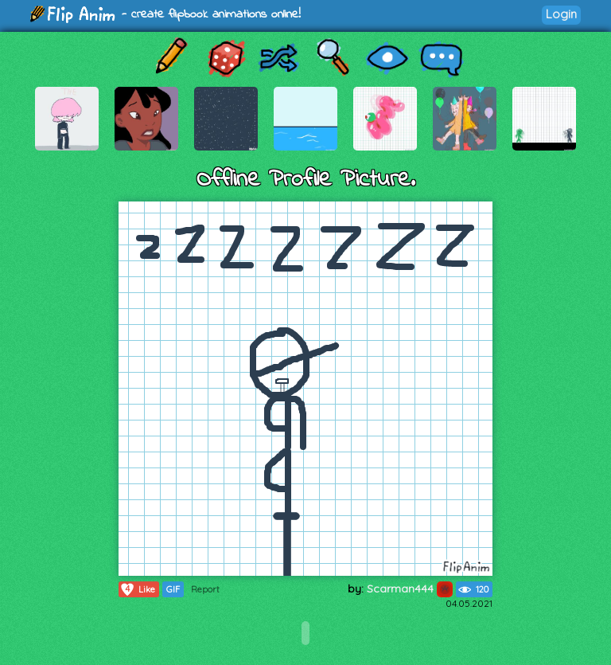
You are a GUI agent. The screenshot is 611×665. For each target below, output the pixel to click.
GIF (173, 589)
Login (561, 14)
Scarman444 (410, 588)
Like (137, 589)
